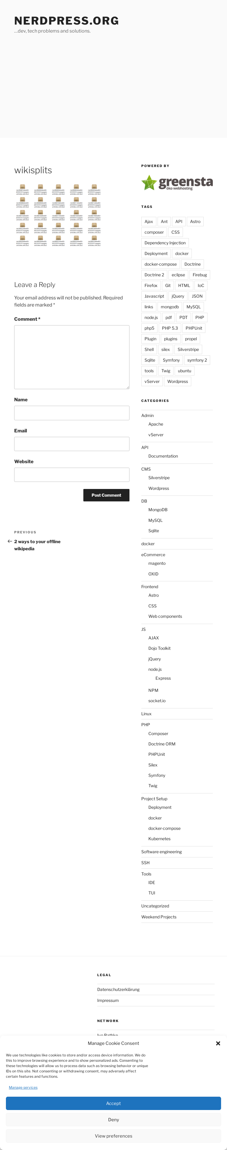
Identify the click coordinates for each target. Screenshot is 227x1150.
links (149, 306)
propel (191, 338)
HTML (184, 285)
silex (165, 349)
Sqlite (150, 360)
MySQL (194, 306)
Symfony (171, 360)
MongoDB (158, 509)
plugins (170, 338)
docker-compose (161, 264)
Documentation (163, 455)
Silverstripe (188, 349)
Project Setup (154, 798)
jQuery (178, 296)
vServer (152, 381)
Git (168, 285)
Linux (146, 713)
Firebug (200, 274)
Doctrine (192, 264)
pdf (169, 317)
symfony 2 (197, 360)
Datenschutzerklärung (118, 989)
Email (20, 431)
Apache (155, 423)
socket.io (157, 700)
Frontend (149, 586)
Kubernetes (159, 838)
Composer (158, 733)
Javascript (154, 296)
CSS (175, 232)
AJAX (153, 637)
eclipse (178, 274)
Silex (153, 764)
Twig (165, 370)
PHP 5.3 (170, 328)
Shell (149, 349)
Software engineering (161, 851)
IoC (201, 285)
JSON (197, 296)
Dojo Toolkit (159, 648)
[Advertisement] (113, 93)
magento (157, 563)
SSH (145, 862)
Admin (147, 415)
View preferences (113, 1136)
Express (163, 678)
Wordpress (177, 381)
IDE (151, 882)
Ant (164, 221)
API (178, 221)
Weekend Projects (158, 916)
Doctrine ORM (162, 743)
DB (144, 500)
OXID (153, 573)
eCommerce (153, 554)
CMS (146, 468)
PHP (199, 317)
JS (143, 629)
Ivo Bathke (107, 1035)
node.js (151, 317)
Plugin (150, 338)
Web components (165, 616)
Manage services (23, 1087)
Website (23, 461)
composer (154, 232)
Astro (195, 221)
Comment (27, 319)
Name (20, 399)
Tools (146, 873)
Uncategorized (155, 905)
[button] (218, 1043)
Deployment (156, 253)
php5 (149, 328)
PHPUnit (194, 328)
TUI (151, 892)
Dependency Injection (165, 242)
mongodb (170, 306)
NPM (153, 690)
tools (149, 370)
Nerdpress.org (66, 20)
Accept (113, 1103)
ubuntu (184, 370)
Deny (113, 1119)
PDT (183, 317)
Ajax (149, 221)
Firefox (151, 285)
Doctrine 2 (154, 274)
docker (182, 253)
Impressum (108, 1000)
